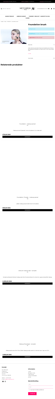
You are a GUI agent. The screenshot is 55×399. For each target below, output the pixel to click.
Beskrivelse (30, 44)
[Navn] (40, 384)
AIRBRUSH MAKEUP (21, 16)
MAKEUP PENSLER (9, 16)
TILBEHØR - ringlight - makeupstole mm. (39, 16)
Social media (30, 58)
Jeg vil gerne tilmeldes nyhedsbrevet (37, 389)
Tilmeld (32, 393)
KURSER (27, 18)
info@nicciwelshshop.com (9, 379)
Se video (29, 53)
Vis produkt (27, 136)
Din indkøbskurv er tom (43, 8)
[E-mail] (40, 387)
